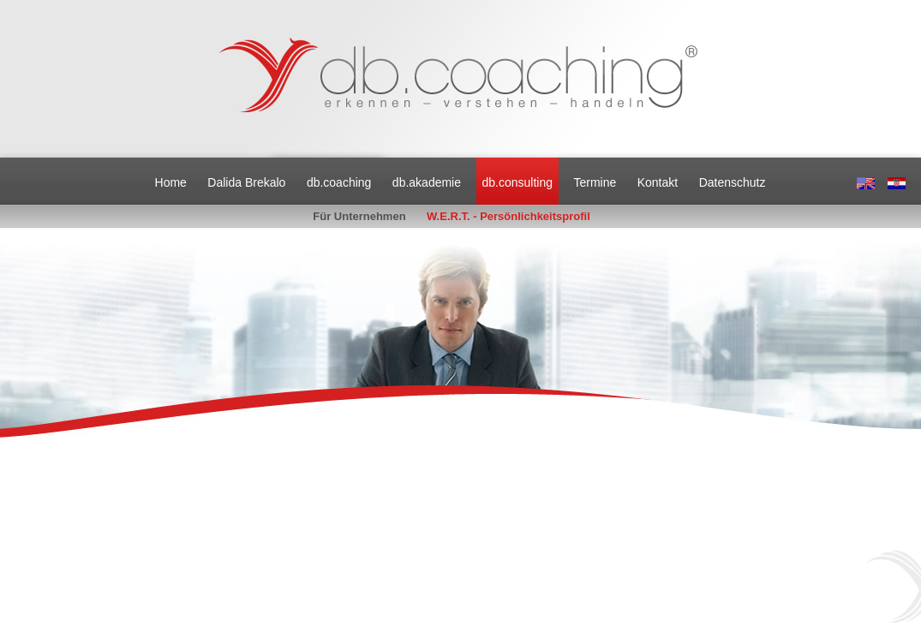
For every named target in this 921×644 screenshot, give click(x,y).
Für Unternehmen (359, 216)
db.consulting (517, 182)
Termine (594, 182)
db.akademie (426, 182)
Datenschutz (732, 182)
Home (171, 182)
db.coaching (339, 182)
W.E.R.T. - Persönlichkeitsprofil (508, 216)
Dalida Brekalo (246, 182)
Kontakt (657, 182)
